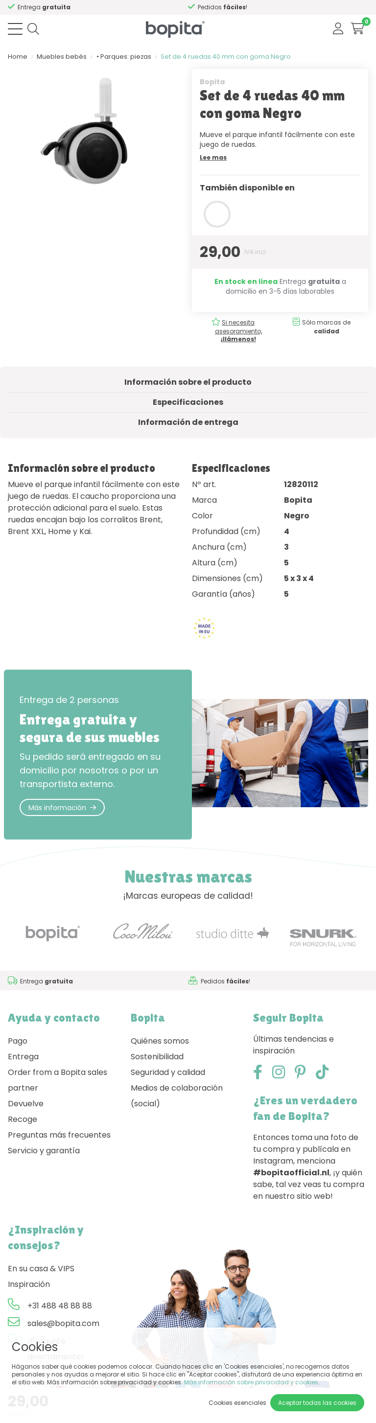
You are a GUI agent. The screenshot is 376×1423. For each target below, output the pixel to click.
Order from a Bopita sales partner (57, 1080)
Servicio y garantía (44, 1150)
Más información (62, 808)
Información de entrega (188, 422)
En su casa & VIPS (41, 1268)
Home (17, 56)
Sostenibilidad (157, 1056)
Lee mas (213, 157)
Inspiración (29, 1284)
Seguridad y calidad (168, 1072)
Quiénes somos (160, 1041)
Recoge (22, 1119)
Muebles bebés (62, 56)
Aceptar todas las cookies (317, 1403)
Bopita (212, 82)
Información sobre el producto (188, 382)
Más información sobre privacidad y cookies (251, 1382)
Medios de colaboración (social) (177, 1095)
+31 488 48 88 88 (59, 1305)
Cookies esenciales (237, 1403)
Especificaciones (188, 402)
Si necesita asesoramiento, (86, 7)
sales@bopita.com (63, 1323)
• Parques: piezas (123, 56)
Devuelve (26, 1103)
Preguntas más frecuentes (59, 1135)
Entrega (23, 1056)
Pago (17, 1041)
